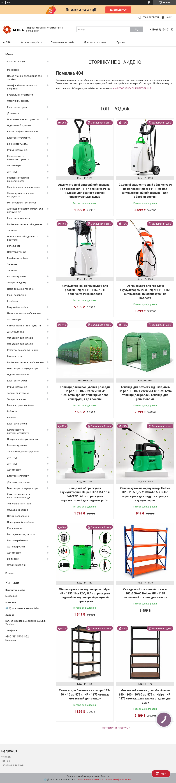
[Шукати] (136, 29)
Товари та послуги (15, 61)
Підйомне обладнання (19, 125)
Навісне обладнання (18, 516)
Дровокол (13, 113)
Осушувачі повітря (17, 510)
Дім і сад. (12, 171)
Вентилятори (14, 356)
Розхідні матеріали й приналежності (18, 179)
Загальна (12, 270)
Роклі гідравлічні (16, 295)
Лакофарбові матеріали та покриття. (22, 87)
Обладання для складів (20, 337)
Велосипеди (13, 246)
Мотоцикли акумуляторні (21, 534)
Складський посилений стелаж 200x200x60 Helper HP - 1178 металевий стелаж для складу (145, 593)
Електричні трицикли (18, 218)
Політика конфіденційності (118, 779)
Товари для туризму (18, 393)
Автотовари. (14, 165)
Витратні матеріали (18, 307)
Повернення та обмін (62, 42)
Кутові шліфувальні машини (22, 131)
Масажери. (13, 69)
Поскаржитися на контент (90, 779)
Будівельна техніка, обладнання (24, 224)
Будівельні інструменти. (20, 94)
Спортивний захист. (18, 100)
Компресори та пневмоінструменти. (18, 158)
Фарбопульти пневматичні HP (133, 88)
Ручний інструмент (17, 387)
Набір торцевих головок (20, 289)
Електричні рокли (17, 423)
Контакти (6, 756)
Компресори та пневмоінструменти (18, 431)
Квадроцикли (14, 528)
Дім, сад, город (15, 331)
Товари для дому (16, 282)
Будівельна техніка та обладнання (26, 362)
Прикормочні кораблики (20, 522)
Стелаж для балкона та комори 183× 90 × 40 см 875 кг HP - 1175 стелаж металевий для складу (85, 694)
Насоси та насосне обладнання (24, 313)
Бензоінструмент (16, 276)
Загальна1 (12, 230)
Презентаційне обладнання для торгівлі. (24, 77)
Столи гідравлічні (17, 565)
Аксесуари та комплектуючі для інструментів (25, 210)
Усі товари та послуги (115, 728)
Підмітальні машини (18, 374)
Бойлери (12, 411)
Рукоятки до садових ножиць (23, 350)
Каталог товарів (30, 42)
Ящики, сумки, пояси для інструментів (20, 195)
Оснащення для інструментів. (23, 119)
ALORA (7, 42)
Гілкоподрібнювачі (17, 540)
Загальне (12, 264)
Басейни (11, 417)
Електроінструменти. (19, 137)
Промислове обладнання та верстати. (22, 238)
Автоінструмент (16, 546)
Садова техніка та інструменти (24, 325)
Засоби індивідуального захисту (25, 187)
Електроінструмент (18, 107)
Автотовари (14, 319)
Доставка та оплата (95, 42)
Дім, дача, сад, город (18, 482)
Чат (161, 773)
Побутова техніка (16, 252)
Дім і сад (12, 457)
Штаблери (12, 301)
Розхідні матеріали (17, 258)
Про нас (121, 42)
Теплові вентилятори (19, 503)
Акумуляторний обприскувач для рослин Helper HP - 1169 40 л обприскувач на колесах (85, 290)
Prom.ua (105, 776)
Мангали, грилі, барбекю (20, 405)
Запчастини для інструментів (23, 451)
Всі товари (13, 558)
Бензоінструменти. (17, 144)
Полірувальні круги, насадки (22, 439)
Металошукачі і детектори (21, 202)
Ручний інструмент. (17, 150)
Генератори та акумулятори (22, 368)
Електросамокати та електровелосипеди (18, 496)
